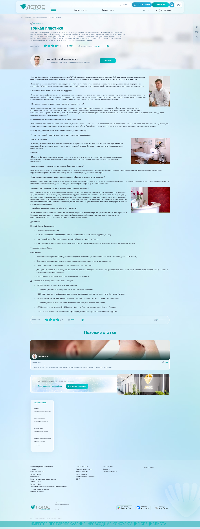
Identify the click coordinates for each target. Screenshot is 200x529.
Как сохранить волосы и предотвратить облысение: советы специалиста (58, 366)
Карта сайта (78, 510)
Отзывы (33, 469)
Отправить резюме (110, 471)
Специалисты (106, 10)
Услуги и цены (78, 10)
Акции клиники (81, 474)
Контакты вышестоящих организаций (88, 505)
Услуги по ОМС (35, 481)
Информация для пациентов (41, 466)
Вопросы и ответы (37, 491)
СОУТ (78, 479)
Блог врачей (34, 476)
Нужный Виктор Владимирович (62, 59)
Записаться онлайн (78, 388)
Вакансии (106, 469)
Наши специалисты (37, 471)
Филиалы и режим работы (85, 476)
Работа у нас (108, 466)
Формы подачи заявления (39, 489)
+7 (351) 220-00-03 (74, 383)
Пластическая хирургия (42, 23)
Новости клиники (82, 471)
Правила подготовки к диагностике (43, 479)
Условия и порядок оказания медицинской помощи (48, 486)
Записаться (159, 5)
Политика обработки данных (84, 508)
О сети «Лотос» (82, 466)
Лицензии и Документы (84, 469)
